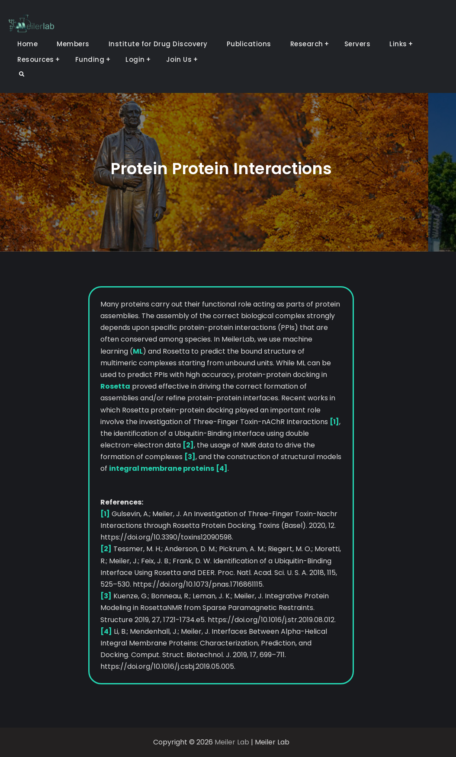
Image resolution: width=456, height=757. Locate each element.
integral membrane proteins (161, 468)
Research (306, 43)
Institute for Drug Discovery (158, 43)
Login (135, 59)
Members (73, 43)
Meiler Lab (232, 742)
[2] (188, 445)
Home (27, 43)
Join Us (179, 59)
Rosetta (115, 386)
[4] (222, 468)
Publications (249, 43)
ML (138, 351)
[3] (190, 457)
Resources (35, 59)
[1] (334, 422)
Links (398, 43)
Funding (90, 59)
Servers (357, 43)
